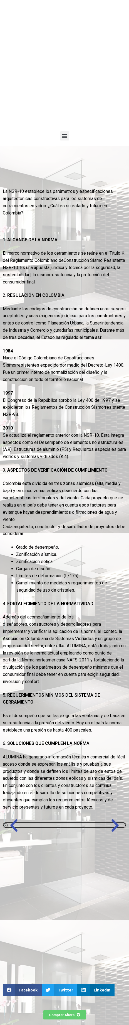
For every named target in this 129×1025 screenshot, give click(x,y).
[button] (64, 135)
